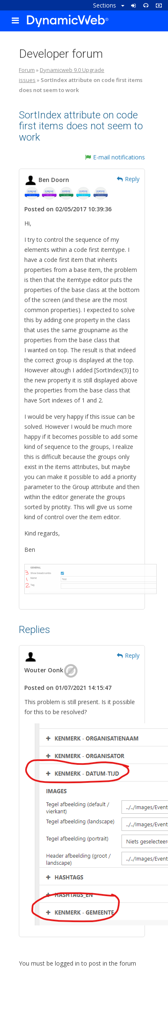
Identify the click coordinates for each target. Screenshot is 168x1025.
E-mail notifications (115, 157)
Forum (27, 70)
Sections (108, 5)
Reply (128, 179)
